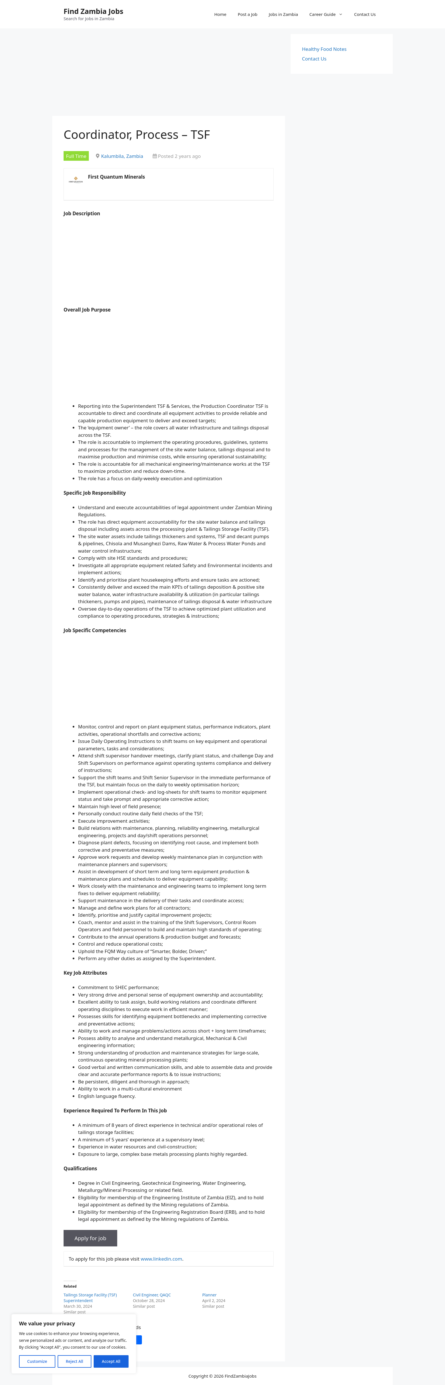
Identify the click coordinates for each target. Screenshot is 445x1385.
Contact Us (365, 14)
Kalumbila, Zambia (122, 156)
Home (220, 14)
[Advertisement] (168, 74)
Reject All (74, 1361)
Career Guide (329, 14)
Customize (37, 1361)
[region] (73, 1344)
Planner (209, 1295)
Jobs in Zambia (283, 14)
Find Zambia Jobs (93, 11)
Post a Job (247, 14)
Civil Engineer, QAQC (152, 1295)
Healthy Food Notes (324, 49)
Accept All (111, 1361)
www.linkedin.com (161, 1259)
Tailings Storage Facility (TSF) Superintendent (90, 1297)
